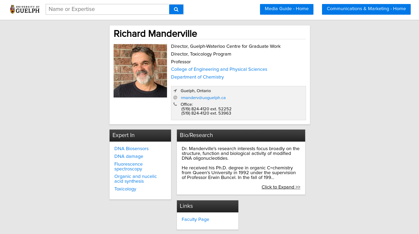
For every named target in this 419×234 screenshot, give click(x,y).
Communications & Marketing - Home (366, 8)
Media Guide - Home (287, 8)
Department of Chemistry (148, 76)
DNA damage (82, 132)
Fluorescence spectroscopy (97, 140)
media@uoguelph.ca (277, 191)
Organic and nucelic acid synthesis (104, 148)
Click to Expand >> (331, 153)
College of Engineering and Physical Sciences (170, 68)
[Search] (176, 9)
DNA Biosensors (85, 124)
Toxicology (79, 155)
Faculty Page (175, 186)
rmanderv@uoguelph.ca (300, 73)
